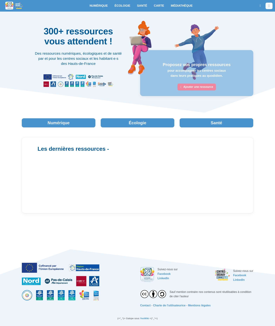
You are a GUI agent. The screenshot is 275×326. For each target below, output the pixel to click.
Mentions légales (199, 305)
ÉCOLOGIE (122, 5)
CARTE (159, 5)
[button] (260, 5)
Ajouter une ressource (196, 86)
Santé (216, 122)
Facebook (164, 273)
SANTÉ (142, 5)
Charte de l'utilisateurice (169, 305)
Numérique (58, 122)
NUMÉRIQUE (99, 5)
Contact (145, 305)
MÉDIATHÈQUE (182, 5)
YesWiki (144, 318)
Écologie (137, 122)
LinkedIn (163, 278)
